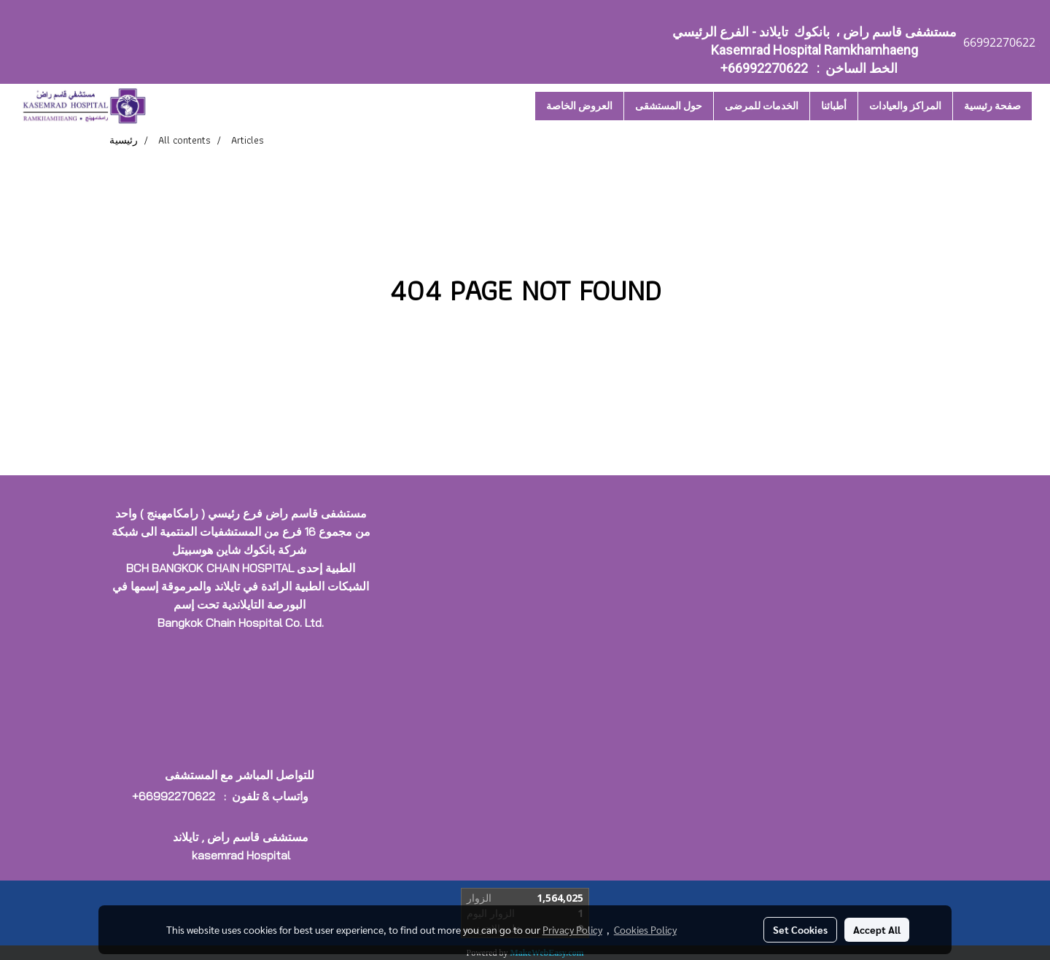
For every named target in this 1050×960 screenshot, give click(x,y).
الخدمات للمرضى (761, 106)
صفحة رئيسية (992, 106)
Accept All (877, 929)
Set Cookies (800, 929)
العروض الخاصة (579, 106)
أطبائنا (834, 106)
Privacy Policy (572, 929)
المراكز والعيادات (905, 106)
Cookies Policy (645, 929)
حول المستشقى (668, 106)
